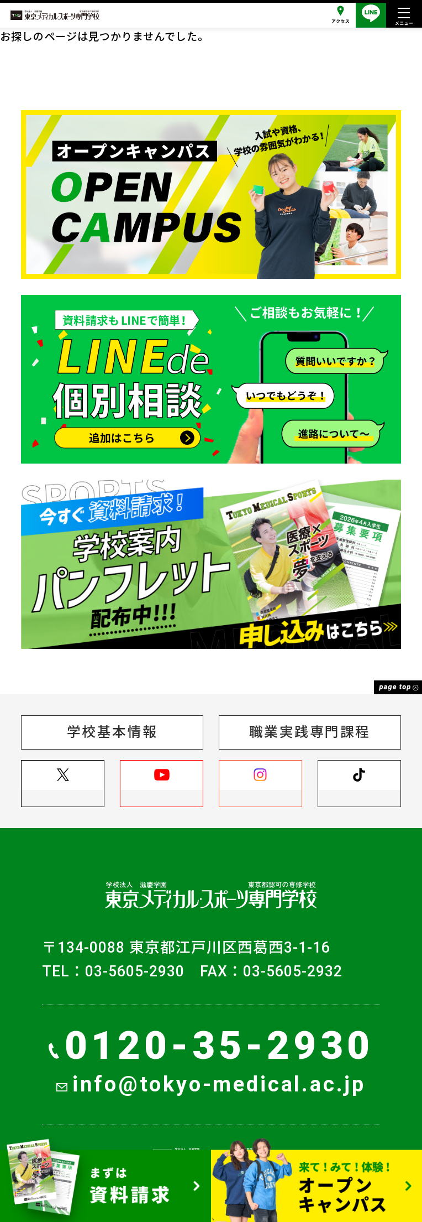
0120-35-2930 (211, 1045)
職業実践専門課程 (310, 732)
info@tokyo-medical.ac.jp (211, 1084)
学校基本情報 (112, 732)
